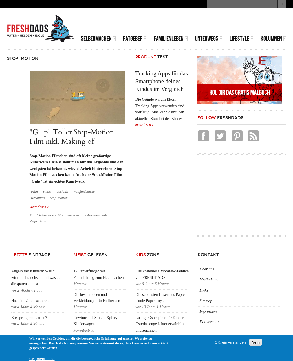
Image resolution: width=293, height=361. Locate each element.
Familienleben (171, 38)
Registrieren (38, 221)
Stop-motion (59, 198)
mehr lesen (143, 125)
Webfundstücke (84, 192)
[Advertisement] (220, 22)
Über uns (207, 269)
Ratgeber (135, 38)
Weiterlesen (39, 206)
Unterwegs (208, 38)
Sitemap (206, 301)
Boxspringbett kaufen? (29, 318)
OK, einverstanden (230, 342)
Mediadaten (209, 280)
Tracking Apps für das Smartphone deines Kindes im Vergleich (161, 81)
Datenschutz (209, 322)
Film (34, 192)
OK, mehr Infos (42, 359)
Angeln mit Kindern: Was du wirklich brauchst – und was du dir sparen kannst (36, 277)
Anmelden (94, 215)
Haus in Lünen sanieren (30, 301)
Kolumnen (273, 38)
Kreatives (38, 198)
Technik (62, 192)
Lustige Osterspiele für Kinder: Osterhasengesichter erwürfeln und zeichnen (160, 324)
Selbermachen (98, 38)
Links (204, 290)
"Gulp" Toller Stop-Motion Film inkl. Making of (72, 136)
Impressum (208, 311)
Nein (256, 342)
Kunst (47, 192)
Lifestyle (242, 38)
